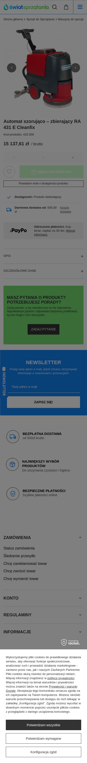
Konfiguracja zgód (43, 752)
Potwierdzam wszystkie (43, 725)
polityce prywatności (60, 678)
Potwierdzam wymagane (43, 738)
